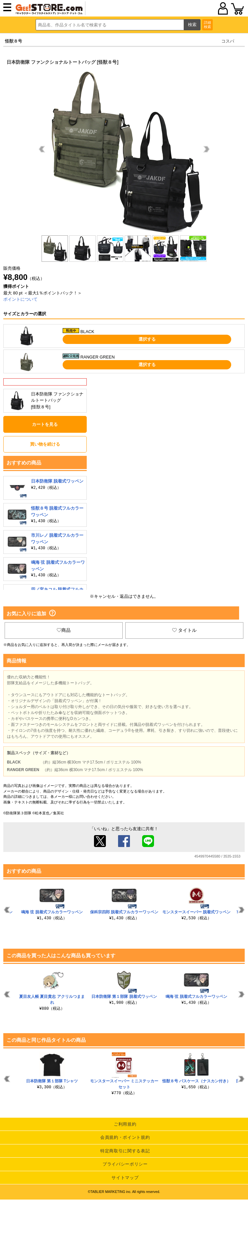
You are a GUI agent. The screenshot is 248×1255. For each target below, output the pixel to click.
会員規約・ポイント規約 (125, 1137)
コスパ (227, 41)
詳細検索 (207, 24)
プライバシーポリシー (125, 1164)
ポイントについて (20, 299)
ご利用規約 (125, 1124)
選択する (147, 339)
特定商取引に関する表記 (125, 1150)
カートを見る (45, 424)
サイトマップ (125, 1177)
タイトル (184, 630)
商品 (64, 630)
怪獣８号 (13, 41)
